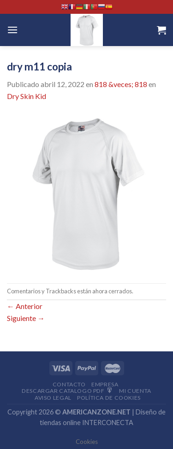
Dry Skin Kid (26, 96)
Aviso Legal (53, 397)
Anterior (24, 306)
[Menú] (12, 29)
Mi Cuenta (135, 390)
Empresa (104, 384)
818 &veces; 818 (121, 84)
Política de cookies (109, 397)
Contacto (69, 384)
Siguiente (26, 318)
